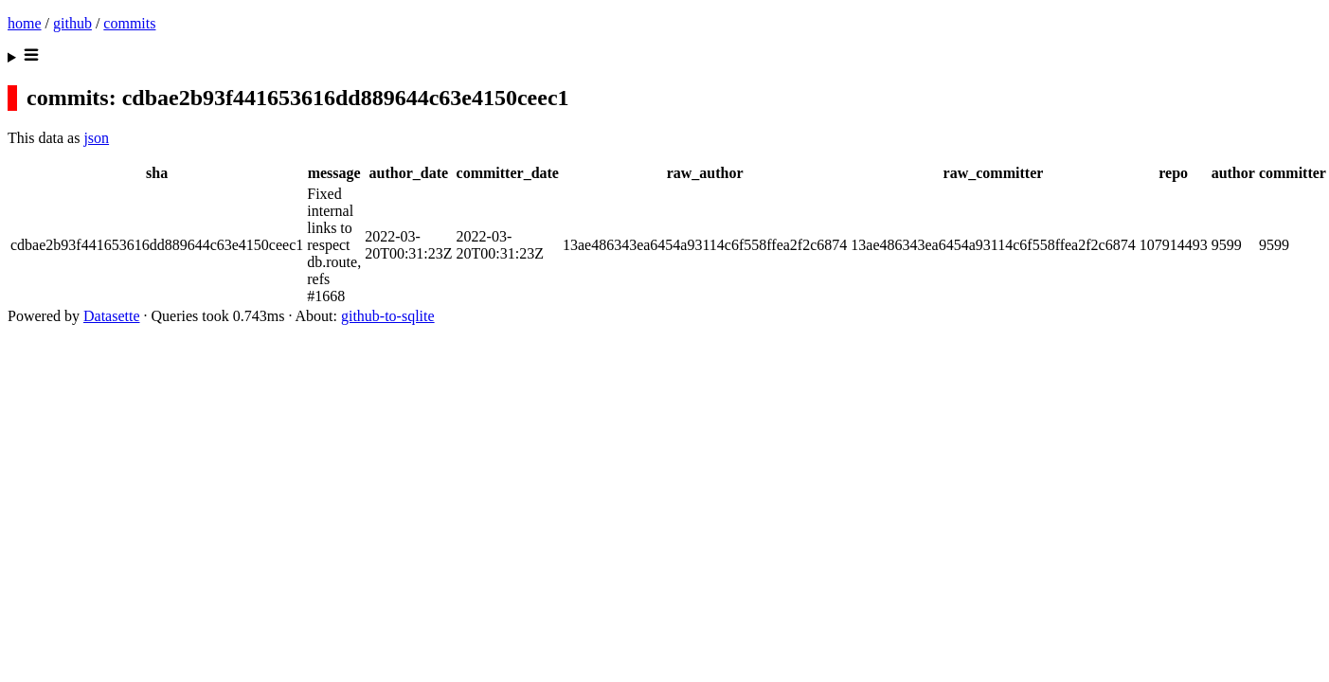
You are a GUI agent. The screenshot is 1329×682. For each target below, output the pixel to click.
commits (129, 23)
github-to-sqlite (388, 316)
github (72, 23)
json (96, 138)
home (25, 23)
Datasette (111, 316)
